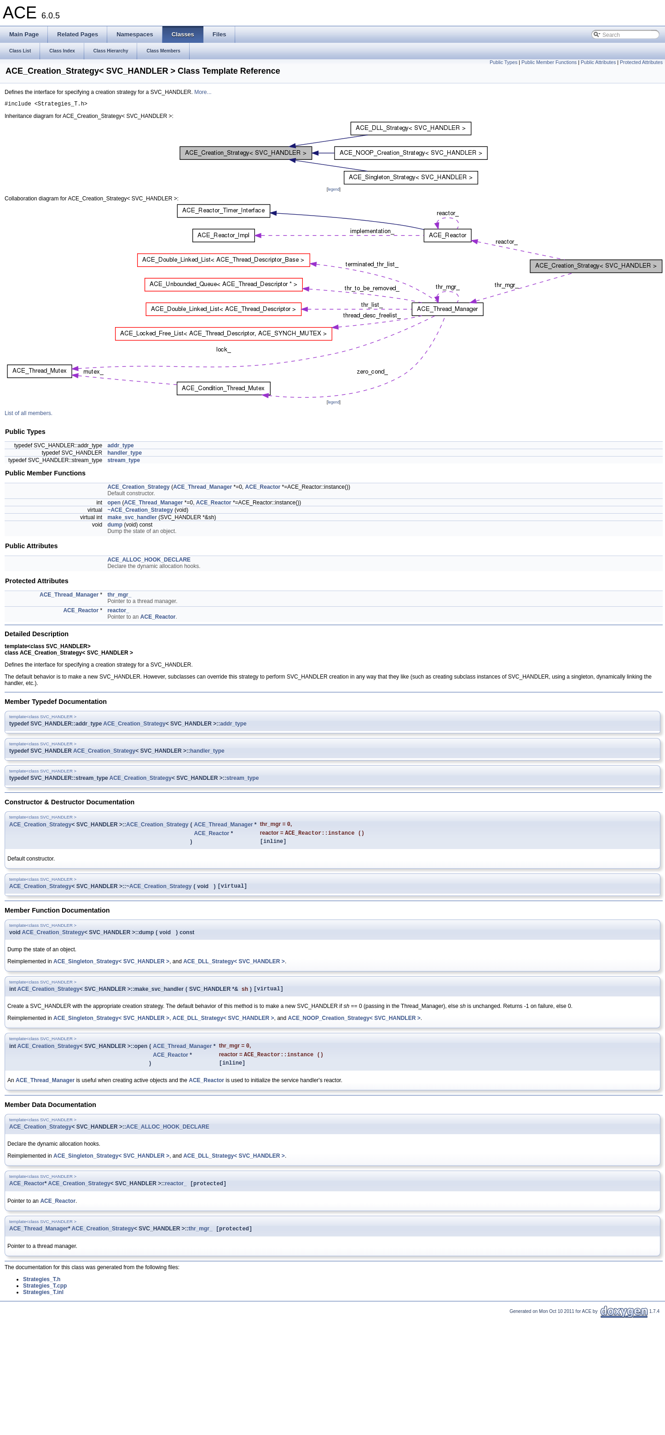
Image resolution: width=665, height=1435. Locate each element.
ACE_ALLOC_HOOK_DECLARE (149, 561)
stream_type (123, 461)
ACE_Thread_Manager (202, 488)
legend (333, 190)
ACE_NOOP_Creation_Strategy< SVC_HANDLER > (354, 1025)
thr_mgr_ (119, 596)
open (114, 504)
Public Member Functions (549, 62)
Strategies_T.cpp (45, 1298)
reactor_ (118, 612)
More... (202, 92)
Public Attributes (598, 62)
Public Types (503, 62)
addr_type (120, 447)
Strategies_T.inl (43, 1304)
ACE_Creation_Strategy (138, 488)
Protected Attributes (641, 62)
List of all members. (28, 414)
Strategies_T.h (41, 1292)
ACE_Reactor (263, 488)
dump (114, 526)
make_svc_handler (131, 518)
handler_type (124, 454)
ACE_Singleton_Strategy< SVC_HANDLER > (111, 967)
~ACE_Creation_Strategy (140, 511)
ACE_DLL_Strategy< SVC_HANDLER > (234, 967)
